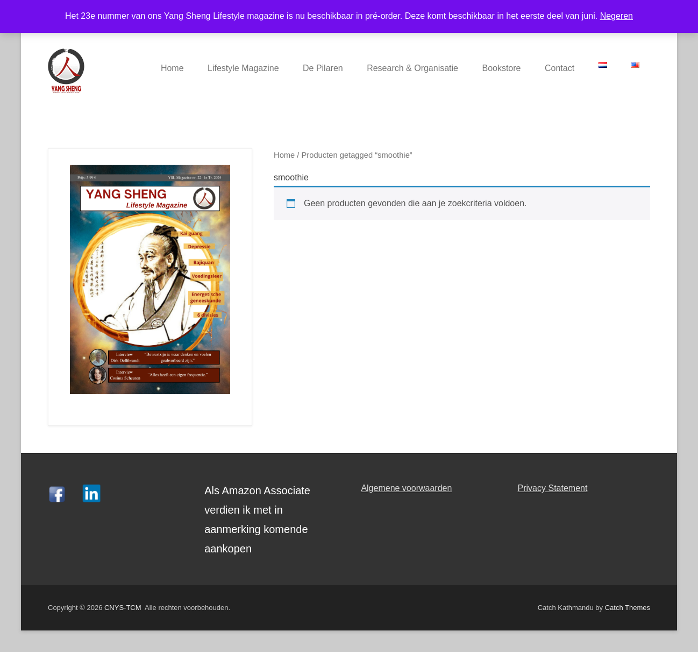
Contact (559, 68)
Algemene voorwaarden (406, 488)
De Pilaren (323, 68)
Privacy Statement (553, 488)
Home (172, 68)
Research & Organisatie (412, 68)
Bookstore (501, 68)
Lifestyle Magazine (243, 68)
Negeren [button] (616, 15)
